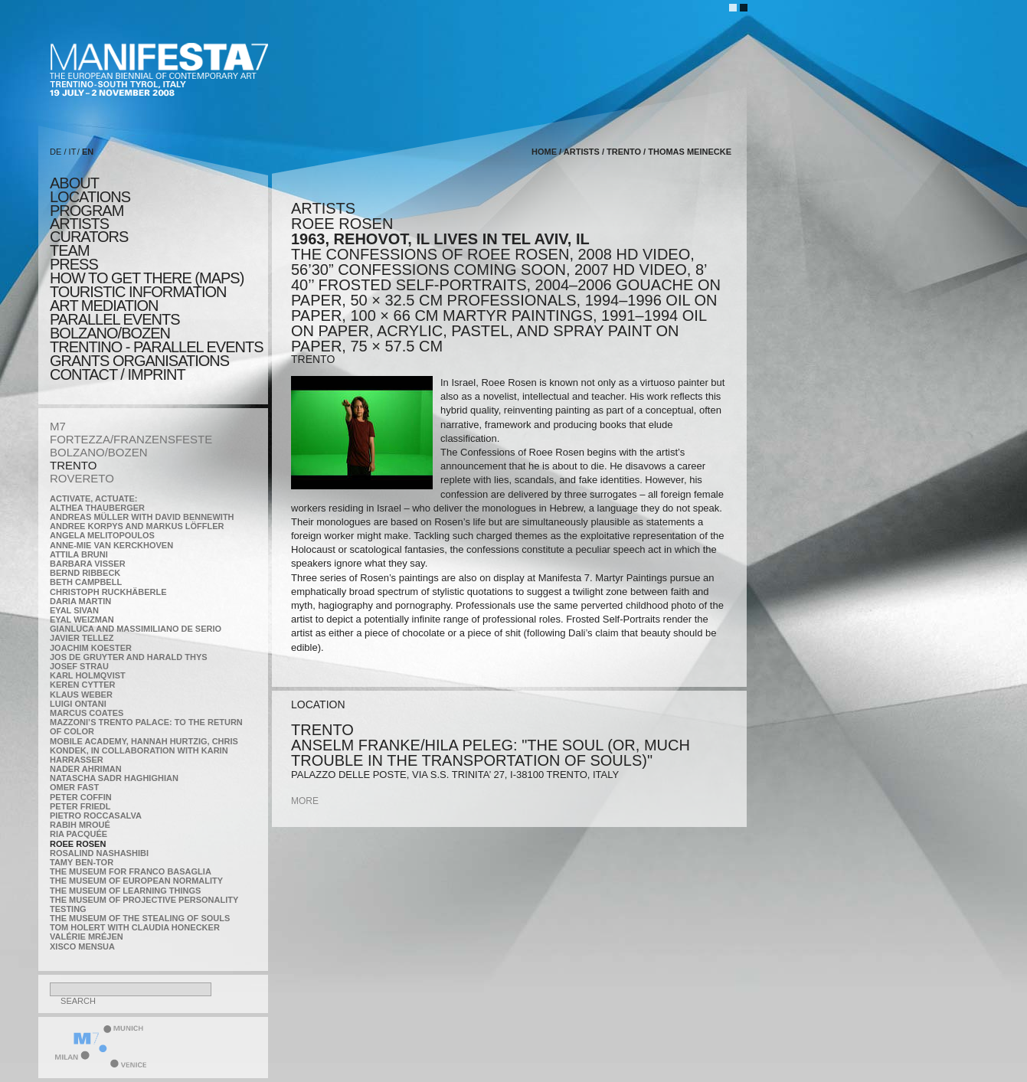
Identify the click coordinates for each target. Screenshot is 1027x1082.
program (86, 210)
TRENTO (73, 465)
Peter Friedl (80, 806)
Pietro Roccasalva (96, 815)
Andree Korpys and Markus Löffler (137, 526)
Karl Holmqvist (88, 675)
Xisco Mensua (82, 946)
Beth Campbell (86, 582)
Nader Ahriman (86, 768)
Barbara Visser (88, 563)
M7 (58, 426)
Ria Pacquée (78, 833)
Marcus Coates (86, 713)
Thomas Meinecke (689, 151)
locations (90, 197)
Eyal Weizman (82, 619)
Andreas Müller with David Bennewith (142, 516)
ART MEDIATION (104, 305)
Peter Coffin (81, 797)
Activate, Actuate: (93, 498)
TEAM (70, 250)
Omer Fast (74, 787)
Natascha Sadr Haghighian (114, 778)
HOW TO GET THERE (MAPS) (147, 278)
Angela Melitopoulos (102, 535)
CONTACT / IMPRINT (117, 374)
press (74, 264)
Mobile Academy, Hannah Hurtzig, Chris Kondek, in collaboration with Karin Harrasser (144, 750)
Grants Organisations (139, 361)
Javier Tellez (82, 637)
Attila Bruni (79, 554)
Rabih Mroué (80, 824)
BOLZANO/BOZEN (99, 452)
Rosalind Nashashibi (99, 853)
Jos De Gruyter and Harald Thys (129, 657)
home (544, 151)
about (74, 183)
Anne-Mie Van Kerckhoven (111, 545)
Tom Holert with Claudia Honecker (135, 927)
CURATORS (89, 237)
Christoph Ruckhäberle (108, 592)
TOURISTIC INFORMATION (138, 292)
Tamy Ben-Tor (81, 862)
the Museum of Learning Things (125, 890)
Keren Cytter (83, 684)
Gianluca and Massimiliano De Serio (135, 628)
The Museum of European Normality (136, 880)
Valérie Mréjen (86, 936)
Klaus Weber (81, 694)
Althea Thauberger (97, 507)
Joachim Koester (91, 647)
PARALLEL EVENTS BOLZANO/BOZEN (115, 326)
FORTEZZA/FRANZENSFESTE (131, 439)
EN (87, 151)
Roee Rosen (78, 843)
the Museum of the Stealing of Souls (140, 918)
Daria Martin (80, 601)
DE (55, 151)
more (305, 801)
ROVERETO (82, 478)
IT (73, 151)
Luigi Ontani (78, 703)
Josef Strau (79, 666)
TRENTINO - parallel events (156, 347)
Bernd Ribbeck (85, 572)
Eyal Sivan (74, 610)
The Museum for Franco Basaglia (130, 871)
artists (79, 223)
